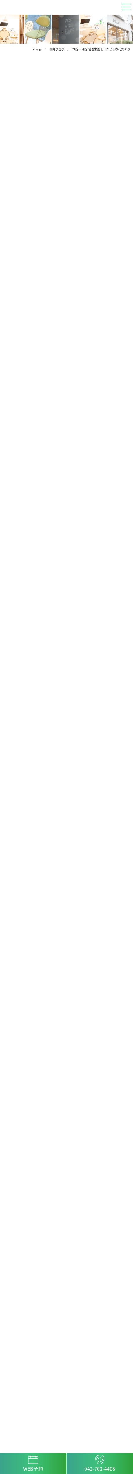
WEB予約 (33, 1468)
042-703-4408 (99, 1468)
